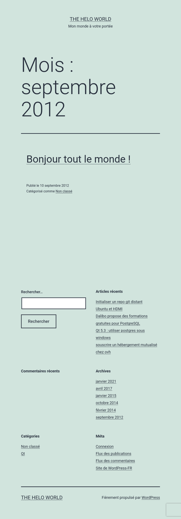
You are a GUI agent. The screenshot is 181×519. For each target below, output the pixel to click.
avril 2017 (104, 388)
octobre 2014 (107, 403)
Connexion (105, 446)
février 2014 (106, 410)
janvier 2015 (106, 395)
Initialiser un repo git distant (119, 302)
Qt (23, 453)
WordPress (151, 497)
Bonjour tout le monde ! (78, 159)
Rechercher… (32, 292)
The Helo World (90, 19)
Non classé (63, 191)
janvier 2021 (106, 381)
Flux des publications (113, 453)
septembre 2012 (109, 417)
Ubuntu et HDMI (109, 309)
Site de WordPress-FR (114, 468)
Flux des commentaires (115, 461)
